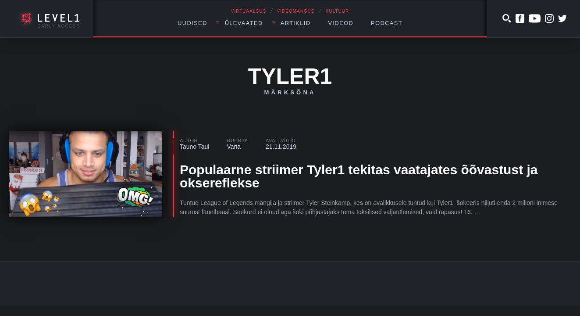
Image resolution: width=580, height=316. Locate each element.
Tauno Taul (194, 146)
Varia (234, 146)
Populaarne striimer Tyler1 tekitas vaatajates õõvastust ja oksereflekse (358, 176)
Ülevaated (244, 23)
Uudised (192, 23)
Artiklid (296, 23)
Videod (340, 23)
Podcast (386, 23)
